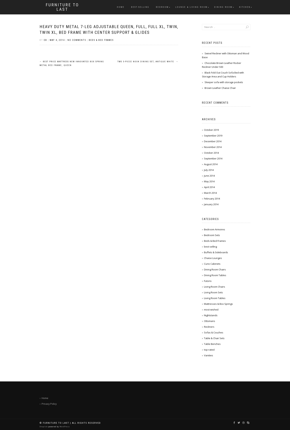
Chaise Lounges (213, 258)
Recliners (209, 326)
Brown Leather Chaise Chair (220, 88)
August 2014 (211, 164)
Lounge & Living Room (191, 7)
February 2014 (212, 198)
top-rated (209, 349)
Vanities (208, 355)
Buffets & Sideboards (216, 252)
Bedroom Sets (212, 235)
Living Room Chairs (214, 286)
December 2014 (212, 141)
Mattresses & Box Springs (218, 304)
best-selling (140, 7)
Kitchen (244, 7)
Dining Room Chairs (215, 269)
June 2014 (209, 175)
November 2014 (213, 147)
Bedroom (162, 7)
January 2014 (211, 204)
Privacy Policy (49, 403)
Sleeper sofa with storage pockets (224, 82)
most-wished (211, 309)
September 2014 (213, 158)
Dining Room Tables (215, 275)
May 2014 (209, 181)
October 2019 (211, 130)
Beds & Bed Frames (101, 40)
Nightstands (211, 315)
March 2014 (210, 192)
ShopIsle (44, 426)
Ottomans (209, 321)
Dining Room (223, 7)
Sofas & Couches (213, 332)
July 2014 (209, 170)
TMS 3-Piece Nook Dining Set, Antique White (147, 61)
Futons (208, 281)
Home (120, 7)
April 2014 (209, 187)
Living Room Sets (213, 292)
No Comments (77, 40)
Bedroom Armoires (214, 229)
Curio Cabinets (212, 263)
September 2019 (213, 135)
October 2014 (211, 152)
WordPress (64, 426)
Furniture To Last (62, 7)
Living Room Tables (214, 298)
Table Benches (212, 344)
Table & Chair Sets (214, 338)
